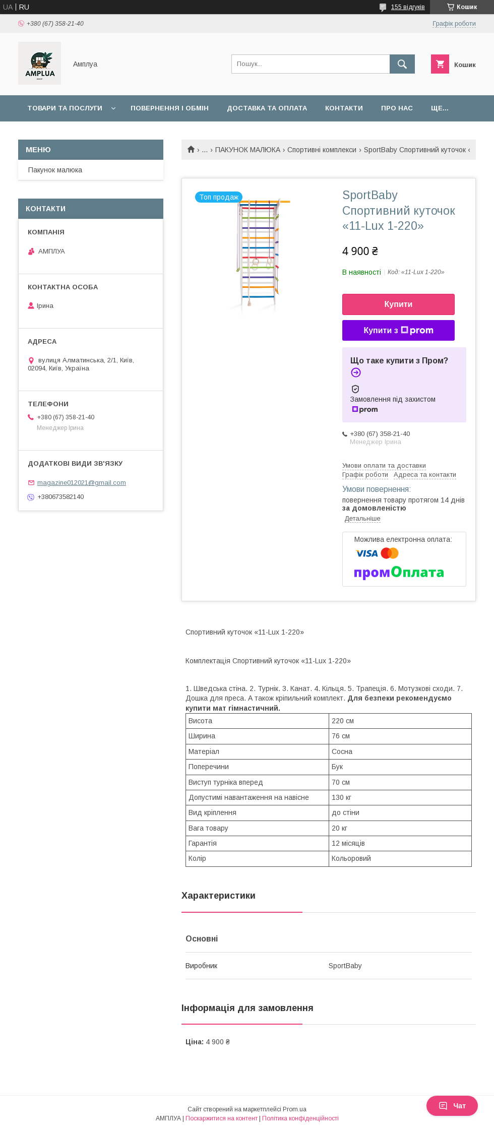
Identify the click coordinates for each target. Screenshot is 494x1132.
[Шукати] (402, 64)
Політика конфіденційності (300, 1118)
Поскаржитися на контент (222, 1118)
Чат (452, 1105)
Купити (399, 304)
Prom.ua (294, 1109)
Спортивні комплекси (321, 150)
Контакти (344, 108)
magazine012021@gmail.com (81, 482)
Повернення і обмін (170, 108)
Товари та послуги (64, 108)
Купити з (398, 330)
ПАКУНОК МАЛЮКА (247, 150)
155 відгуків (408, 7)
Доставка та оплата (267, 108)
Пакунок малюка (55, 170)
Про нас (397, 108)
